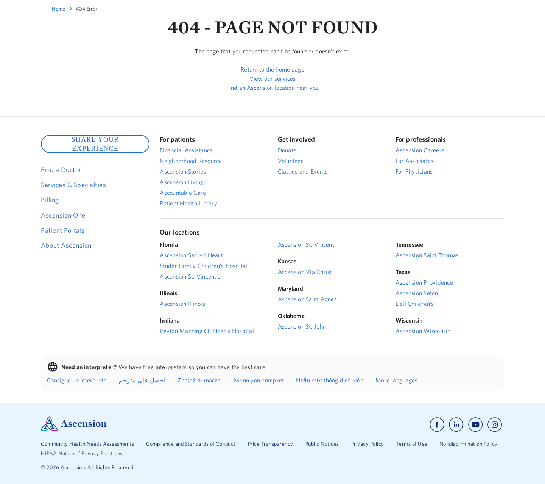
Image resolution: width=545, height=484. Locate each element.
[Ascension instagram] (494, 424)
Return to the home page (272, 69)
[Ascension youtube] (475, 424)
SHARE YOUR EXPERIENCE (95, 144)
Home (58, 8)
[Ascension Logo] (74, 429)
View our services (272, 78)
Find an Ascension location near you (272, 87)
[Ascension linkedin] (456, 424)
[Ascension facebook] (437, 424)
